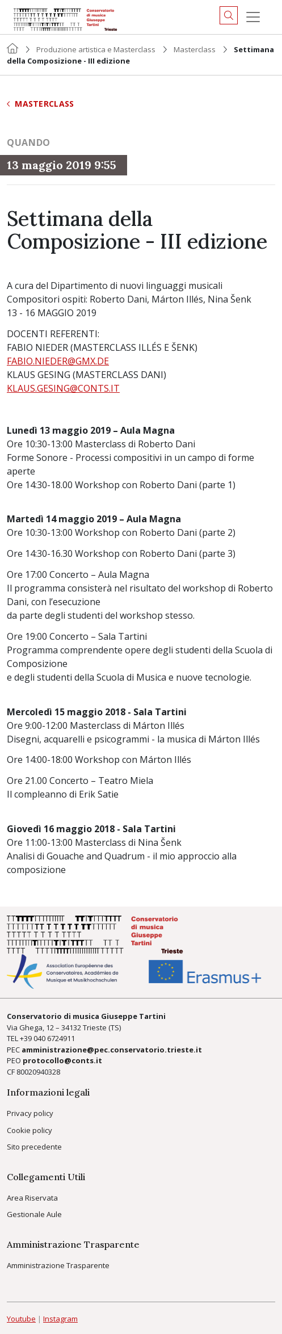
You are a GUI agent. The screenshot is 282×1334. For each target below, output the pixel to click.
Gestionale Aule (34, 1214)
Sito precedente (34, 1147)
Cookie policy (29, 1130)
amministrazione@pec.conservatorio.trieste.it (112, 1049)
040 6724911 (54, 1038)
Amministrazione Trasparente (58, 1265)
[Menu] (253, 17)
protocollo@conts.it (62, 1060)
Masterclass (195, 49)
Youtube (21, 1319)
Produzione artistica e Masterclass (95, 49)
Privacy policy (30, 1113)
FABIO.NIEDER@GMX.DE (58, 361)
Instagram (60, 1319)
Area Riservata (32, 1198)
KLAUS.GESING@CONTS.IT (63, 388)
